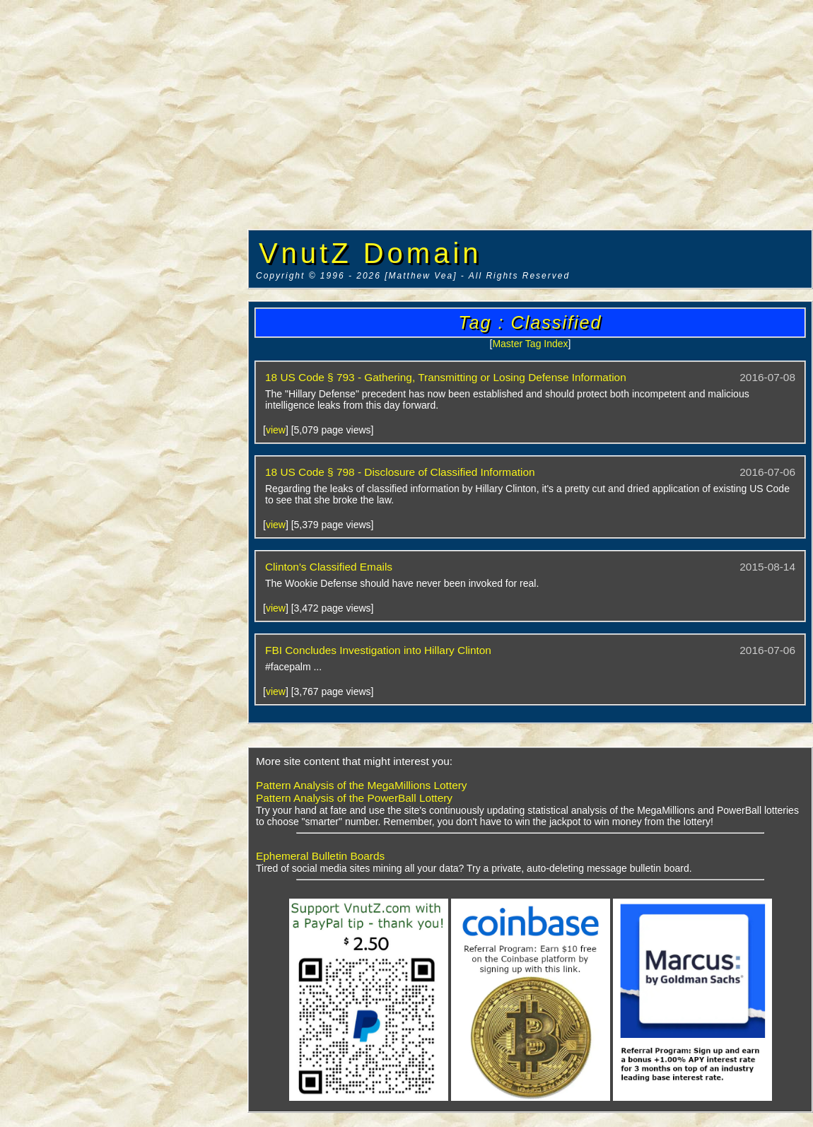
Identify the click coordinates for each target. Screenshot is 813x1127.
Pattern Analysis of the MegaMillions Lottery (361, 785)
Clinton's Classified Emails (328, 567)
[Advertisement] (123, 216)
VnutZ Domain (370, 253)
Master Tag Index (530, 343)
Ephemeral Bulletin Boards (320, 856)
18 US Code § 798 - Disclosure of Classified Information (400, 472)
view (276, 430)
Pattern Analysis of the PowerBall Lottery (354, 798)
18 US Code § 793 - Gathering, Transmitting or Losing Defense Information (445, 377)
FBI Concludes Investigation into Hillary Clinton (378, 650)
